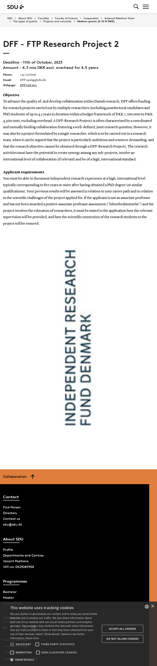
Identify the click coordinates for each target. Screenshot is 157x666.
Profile (8, 550)
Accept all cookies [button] (122, 629)
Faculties (43, 18)
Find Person (12, 507)
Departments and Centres (23, 555)
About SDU (25, 18)
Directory (10, 513)
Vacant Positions (15, 561)
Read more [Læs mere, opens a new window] (32, 638)
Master (8, 598)
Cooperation (91, 18)
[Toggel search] (136, 6)
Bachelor (10, 592)
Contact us (11, 519)
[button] (12, 644)
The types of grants (25, 21)
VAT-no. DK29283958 (18, 567)
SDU (9, 18)
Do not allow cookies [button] (123, 639)
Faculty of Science (66, 18)
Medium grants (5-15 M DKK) (96, 21)
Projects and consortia (57, 21)
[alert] (78, 634)
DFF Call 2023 (28, 85)
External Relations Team (120, 18)
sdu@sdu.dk (12, 524)
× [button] (152, 606)
